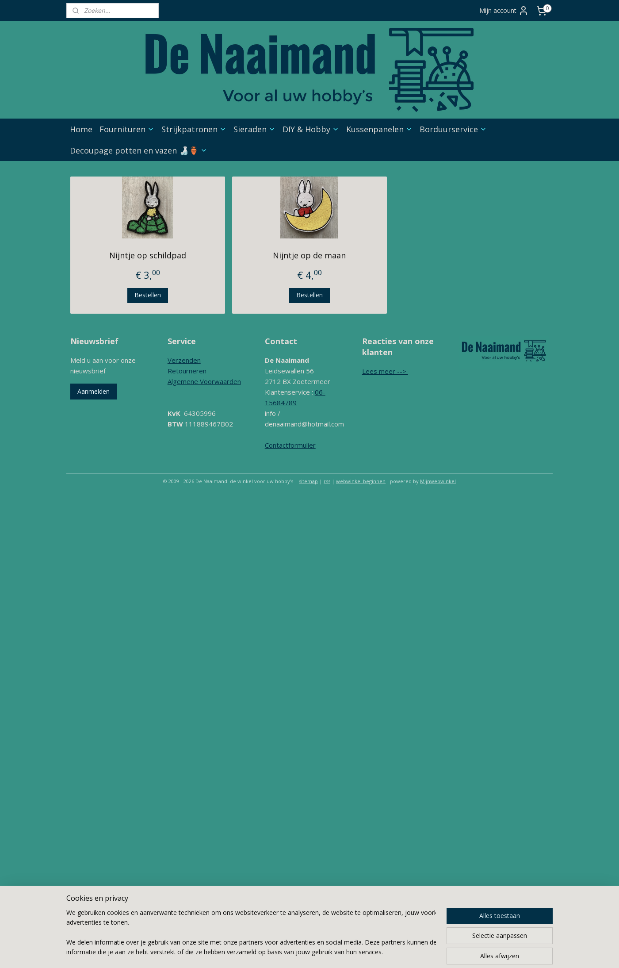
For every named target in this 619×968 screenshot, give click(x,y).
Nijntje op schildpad (147, 255)
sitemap (308, 481)
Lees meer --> (385, 371)
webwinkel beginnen (361, 481)
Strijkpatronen (193, 129)
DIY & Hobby (311, 129)
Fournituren (126, 129)
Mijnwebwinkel (438, 481)
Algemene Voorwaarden (204, 381)
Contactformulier (290, 445)
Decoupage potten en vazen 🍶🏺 (138, 150)
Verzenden (184, 360)
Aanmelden (93, 391)
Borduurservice (453, 129)
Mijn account (504, 10)
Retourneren (187, 370)
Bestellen (147, 295)
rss (327, 481)
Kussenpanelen (379, 129)
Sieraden (254, 129)
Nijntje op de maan (309, 255)
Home (81, 129)
